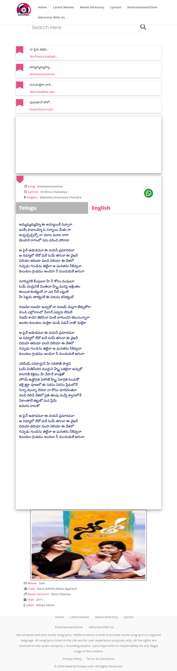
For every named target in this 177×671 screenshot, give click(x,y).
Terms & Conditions (100, 659)
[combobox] (83, 27)
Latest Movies (63, 7)
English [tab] (101, 207)
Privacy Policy (72, 659)
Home (42, 7)
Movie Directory (92, 7)
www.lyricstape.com (79, 666)
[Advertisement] (89, 144)
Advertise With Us (51, 17)
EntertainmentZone (142, 7)
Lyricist (116, 7)
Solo (42, 583)
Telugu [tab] (28, 207)
